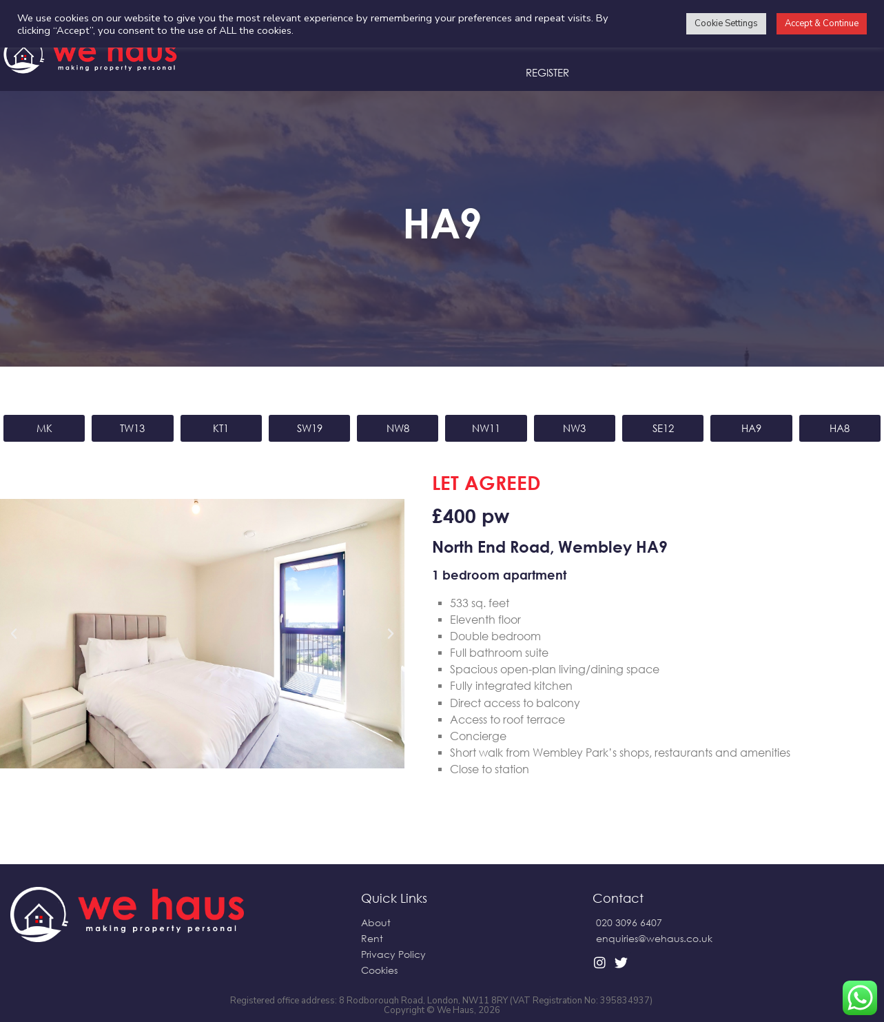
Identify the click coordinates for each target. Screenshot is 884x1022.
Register (547, 72)
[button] (14, 634)
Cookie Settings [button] (726, 23)
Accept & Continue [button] (822, 23)
